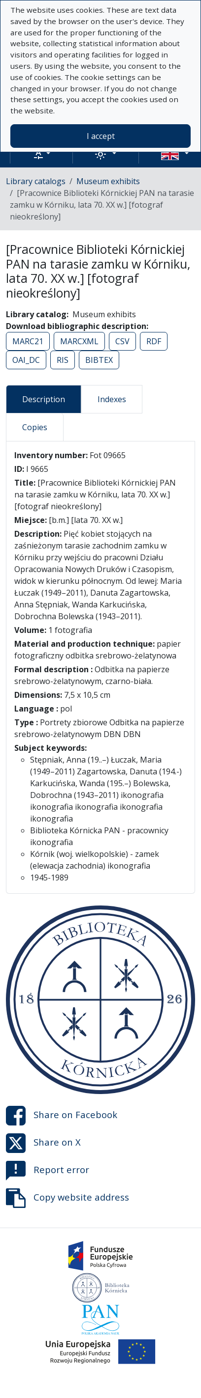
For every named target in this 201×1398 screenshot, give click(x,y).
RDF (153, 341)
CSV (122, 341)
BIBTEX (99, 360)
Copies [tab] (34, 427)
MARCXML (79, 341)
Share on (61, 1115)
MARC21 (27, 341)
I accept (101, 136)
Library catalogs (36, 181)
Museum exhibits (108, 181)
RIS (62, 360)
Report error (47, 1170)
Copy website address (67, 1198)
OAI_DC (26, 360)
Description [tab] (43, 399)
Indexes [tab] (112, 399)
